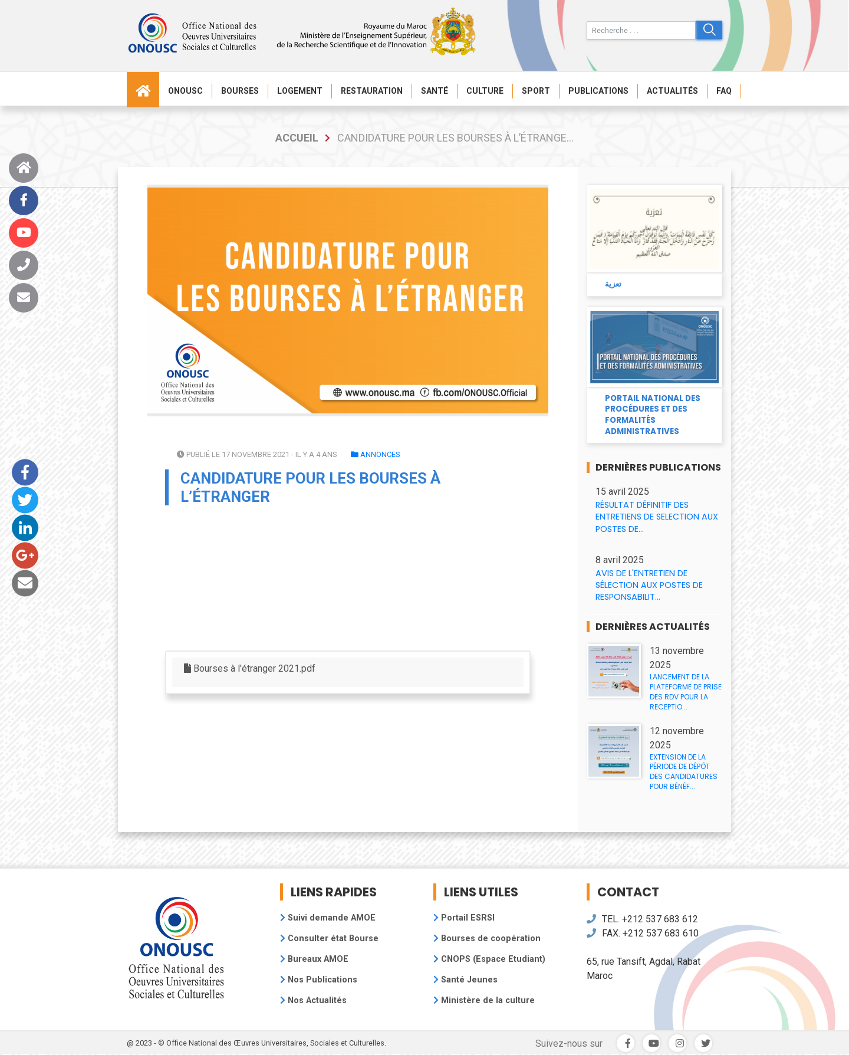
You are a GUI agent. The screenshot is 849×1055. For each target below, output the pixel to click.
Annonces (375, 454)
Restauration (372, 91)
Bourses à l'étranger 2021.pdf (249, 668)
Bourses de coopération (487, 939)
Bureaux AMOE (314, 959)
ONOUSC (185, 91)
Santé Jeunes (465, 980)
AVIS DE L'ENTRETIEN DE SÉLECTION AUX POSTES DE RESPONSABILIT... (649, 585)
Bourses (240, 91)
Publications (598, 91)
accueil (296, 138)
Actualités (672, 91)
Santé (434, 91)
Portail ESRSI (464, 918)
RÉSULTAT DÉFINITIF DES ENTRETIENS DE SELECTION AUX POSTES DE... (656, 516)
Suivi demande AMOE (328, 918)
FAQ (724, 91)
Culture (485, 91)
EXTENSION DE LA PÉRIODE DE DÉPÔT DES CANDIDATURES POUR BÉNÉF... (684, 771)
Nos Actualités (313, 1000)
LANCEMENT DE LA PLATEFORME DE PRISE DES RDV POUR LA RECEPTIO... (686, 691)
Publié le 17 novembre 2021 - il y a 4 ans (257, 454)
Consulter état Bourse (329, 939)
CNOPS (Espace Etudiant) (489, 959)
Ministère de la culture (484, 1000)
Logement (300, 91)
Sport (536, 91)
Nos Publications (318, 980)
